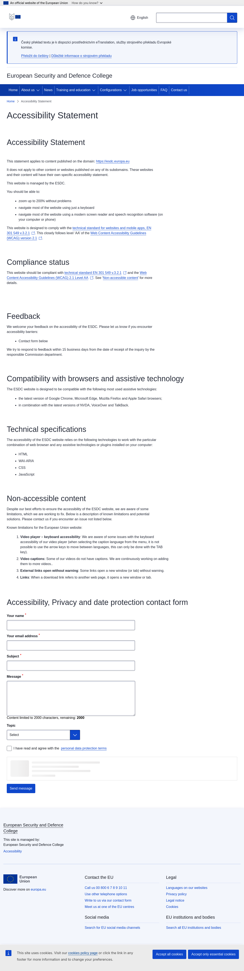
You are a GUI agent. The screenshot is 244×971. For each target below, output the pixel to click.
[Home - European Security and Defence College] (15, 17)
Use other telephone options (106, 894)
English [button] (139, 17)
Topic (11, 725)
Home (13, 90)
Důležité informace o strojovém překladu (81, 56)
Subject (13, 656)
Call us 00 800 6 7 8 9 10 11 (106, 888)
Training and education (73, 90)
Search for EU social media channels (112, 927)
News (48, 90)
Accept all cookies (169, 954)
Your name (15, 616)
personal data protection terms (84, 748)
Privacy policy (176, 894)
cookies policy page (83, 953)
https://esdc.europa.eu (112, 161)
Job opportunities (144, 90)
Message (14, 676)
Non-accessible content (120, 278)
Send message (21, 788)
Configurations (111, 90)
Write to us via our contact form (108, 900)
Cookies (172, 907)
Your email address (22, 636)
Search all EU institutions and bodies (193, 927)
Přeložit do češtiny (35, 56)
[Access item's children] (38, 90)
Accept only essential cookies (213, 954)
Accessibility (12, 851)
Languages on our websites (186, 888)
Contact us (179, 90)
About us (28, 90)
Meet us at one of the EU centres (109, 907)
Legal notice (175, 900)
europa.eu (38, 889)
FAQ (164, 90)
